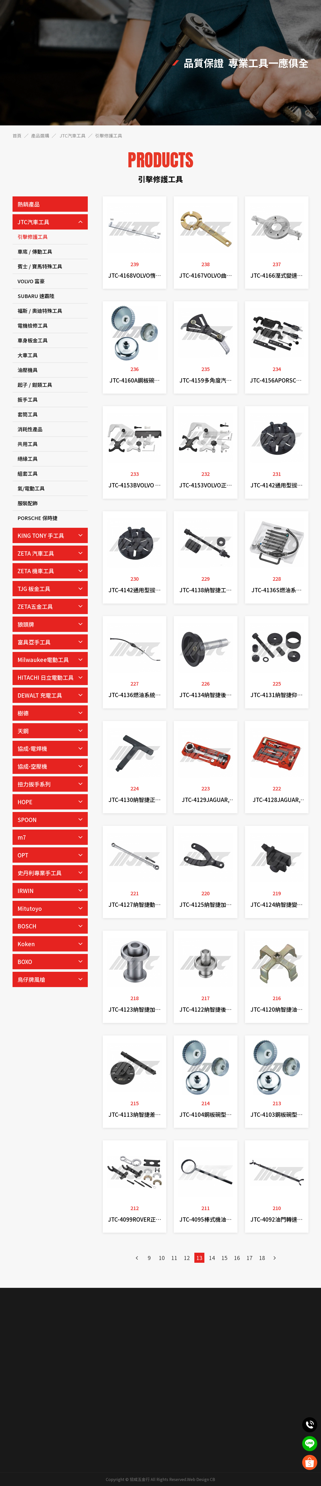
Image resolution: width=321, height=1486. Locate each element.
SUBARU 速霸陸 (36, 296)
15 (224, 1257)
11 (174, 1257)
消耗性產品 (30, 429)
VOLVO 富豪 (31, 281)
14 (212, 1257)
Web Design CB (201, 1479)
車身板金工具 (33, 340)
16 (237, 1257)
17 (250, 1257)
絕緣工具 (28, 458)
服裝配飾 (28, 503)
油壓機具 (28, 370)
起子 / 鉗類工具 (35, 384)
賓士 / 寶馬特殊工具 (40, 266)
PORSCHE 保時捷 (37, 518)
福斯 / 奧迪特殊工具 (40, 310)
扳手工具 (28, 399)
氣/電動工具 (31, 488)
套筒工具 (28, 414)
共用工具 (28, 444)
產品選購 (40, 135)
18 (262, 1257)
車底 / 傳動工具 (35, 251)
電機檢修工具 (33, 325)
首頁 (17, 135)
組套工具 (28, 473)
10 (162, 1257)
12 (187, 1257)
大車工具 (28, 355)
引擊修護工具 (33, 236)
